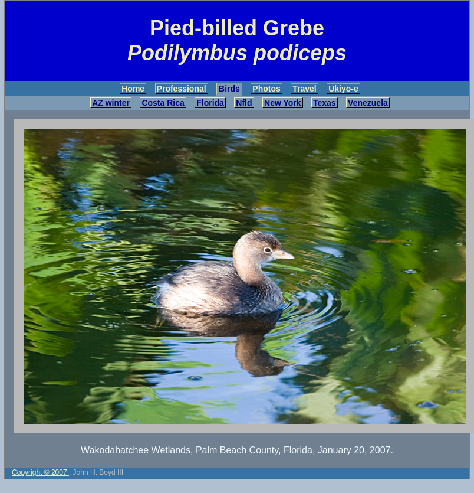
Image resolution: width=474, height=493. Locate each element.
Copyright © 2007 (40, 472)
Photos (266, 88)
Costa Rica (162, 102)
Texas (324, 102)
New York (282, 102)
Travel (304, 88)
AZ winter (111, 102)
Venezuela (368, 102)
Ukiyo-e (343, 88)
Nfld (244, 102)
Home (132, 88)
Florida (210, 102)
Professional (181, 88)
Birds (229, 88)
